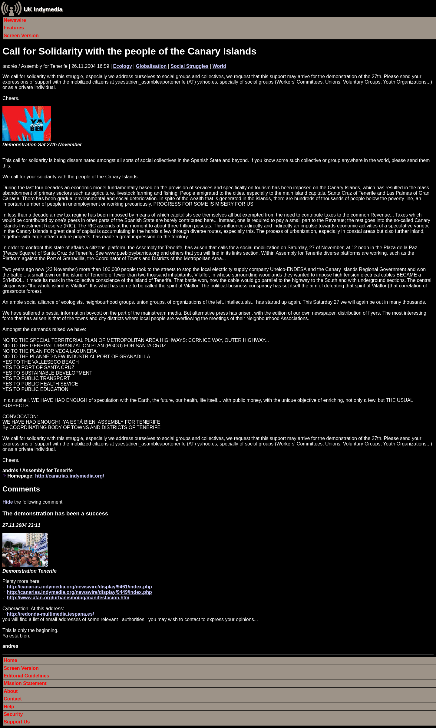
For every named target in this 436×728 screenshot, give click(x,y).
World (219, 66)
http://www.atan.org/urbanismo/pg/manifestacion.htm (68, 597)
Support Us (17, 721)
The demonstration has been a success (55, 513)
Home (10, 660)
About (11, 691)
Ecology (122, 66)
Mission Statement (25, 683)
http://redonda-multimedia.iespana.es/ (50, 614)
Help (9, 706)
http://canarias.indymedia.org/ (69, 475)
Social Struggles (189, 66)
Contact (13, 698)
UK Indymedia (43, 9)
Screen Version (21, 35)
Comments (21, 489)
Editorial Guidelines (26, 675)
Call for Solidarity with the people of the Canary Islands (129, 51)
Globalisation (151, 66)
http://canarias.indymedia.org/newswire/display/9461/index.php (79, 586)
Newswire (15, 20)
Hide (7, 502)
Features (14, 27)
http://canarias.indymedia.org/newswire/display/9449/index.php (79, 592)
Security (13, 714)
